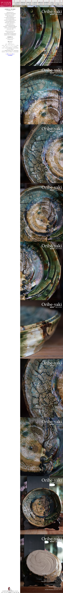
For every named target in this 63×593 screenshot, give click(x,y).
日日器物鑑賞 (10, 55)
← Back (7, 53)
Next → (13, 53)
